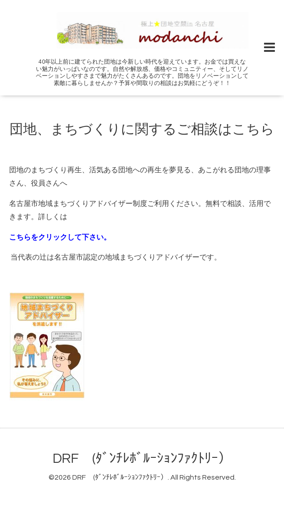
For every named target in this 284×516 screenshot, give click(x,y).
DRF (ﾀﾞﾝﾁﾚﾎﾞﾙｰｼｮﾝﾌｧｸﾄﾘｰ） (142, 458)
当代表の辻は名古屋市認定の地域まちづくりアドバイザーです (112, 257)
